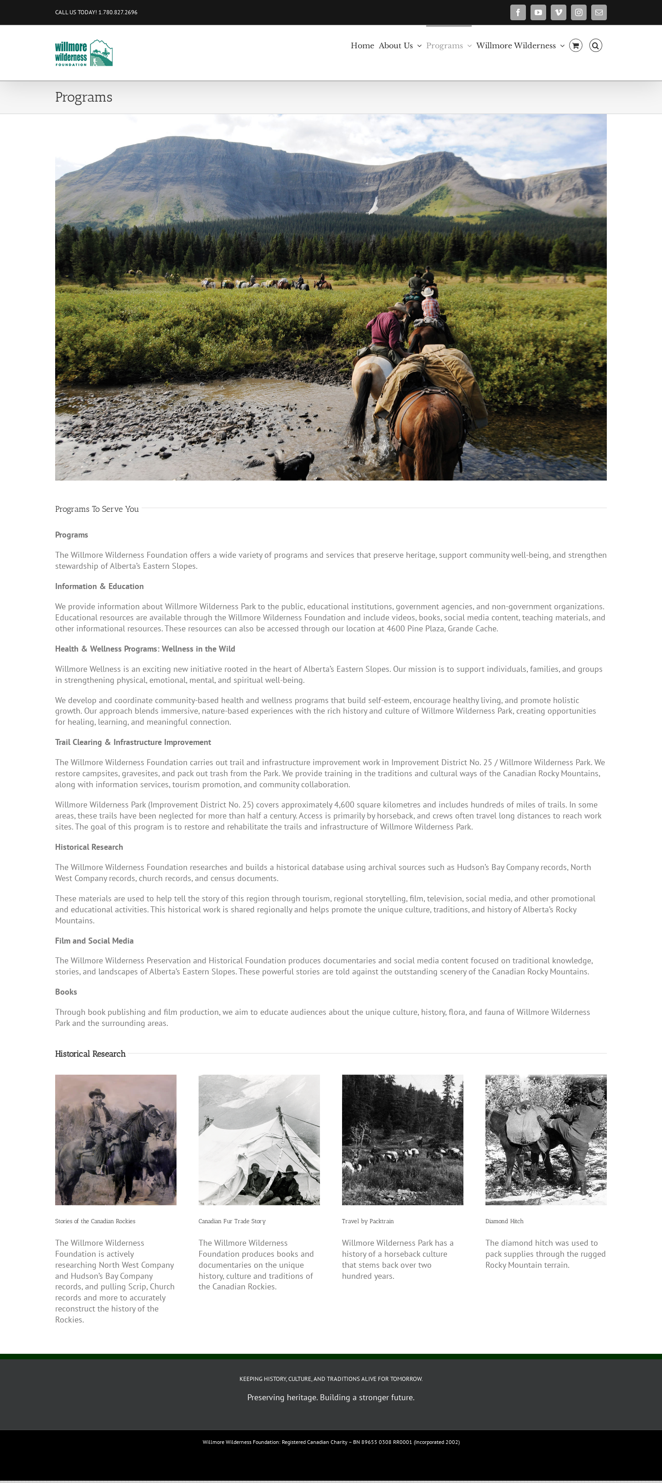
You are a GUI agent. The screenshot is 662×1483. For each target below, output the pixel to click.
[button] (595, 44)
